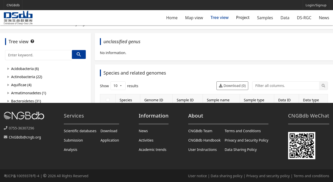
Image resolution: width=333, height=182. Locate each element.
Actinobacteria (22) (26, 76)
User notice (197, 175)
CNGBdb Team (200, 130)
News (324, 17)
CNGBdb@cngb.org (25, 137)
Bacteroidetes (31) (26, 101)
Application (109, 140)
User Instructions (202, 149)
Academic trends (152, 149)
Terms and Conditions (243, 130)
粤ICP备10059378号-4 (21, 175)
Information (154, 115)
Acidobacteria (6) (25, 68)
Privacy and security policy (268, 175)
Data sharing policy (226, 175)
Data (285, 17)
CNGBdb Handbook (204, 140)
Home (172, 17)
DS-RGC (304, 17)
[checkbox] (107, 99)
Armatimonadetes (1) (28, 92)
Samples (265, 17)
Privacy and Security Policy (246, 140)
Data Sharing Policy (241, 149)
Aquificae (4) (21, 84)
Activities (146, 140)
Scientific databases (80, 130)
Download (108, 130)
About (195, 115)
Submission (73, 140)
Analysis (70, 149)
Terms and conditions (311, 175)
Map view (194, 17)
